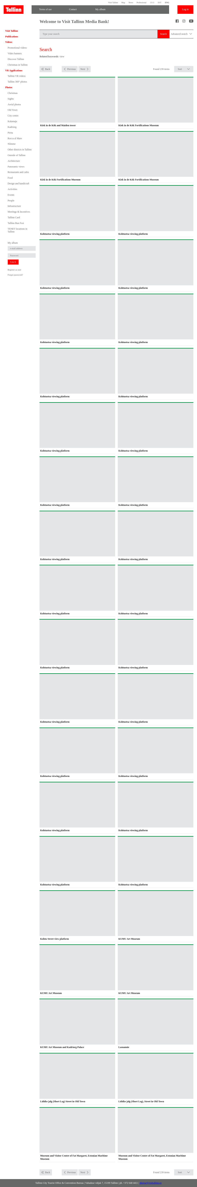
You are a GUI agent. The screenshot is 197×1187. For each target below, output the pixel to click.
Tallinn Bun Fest (16, 223)
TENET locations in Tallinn (17, 230)
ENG (167, 2)
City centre (13, 115)
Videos (8, 42)
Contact (73, 9)
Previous (71, 69)
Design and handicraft (18, 183)
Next (82, 69)
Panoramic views (16, 166)
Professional (141, 2)
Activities (12, 189)
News (131, 2)
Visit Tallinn (113, 2)
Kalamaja (12, 121)
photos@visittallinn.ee (151, 1183)
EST (159, 2)
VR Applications (13, 70)
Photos (8, 87)
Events (11, 194)
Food (10, 177)
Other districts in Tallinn (20, 149)
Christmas (13, 93)
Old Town (13, 110)
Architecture (14, 161)
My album (100, 9)
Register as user (14, 270)
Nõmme (12, 143)
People (11, 200)
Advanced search (181, 34)
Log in (185, 9)
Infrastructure (14, 206)
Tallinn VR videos (17, 76)
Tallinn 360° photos (17, 81)
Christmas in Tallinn (18, 64)
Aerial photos (14, 104)
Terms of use (45, 9)
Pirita (10, 132)
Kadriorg (12, 127)
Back (47, 69)
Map (123, 2)
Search (163, 34)
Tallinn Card (14, 217)
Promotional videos (17, 47)
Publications (11, 36)
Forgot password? (15, 275)
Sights (11, 98)
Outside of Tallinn (16, 155)
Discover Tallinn (16, 59)
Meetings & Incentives (19, 211)
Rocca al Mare (15, 138)
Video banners (15, 53)
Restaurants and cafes (18, 172)
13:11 (152, 2)
